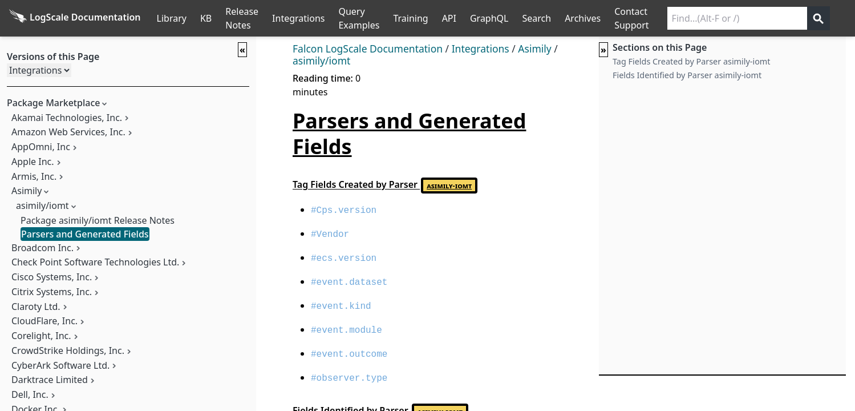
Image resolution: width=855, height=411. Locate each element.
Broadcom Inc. (42, 247)
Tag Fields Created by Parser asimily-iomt (692, 61)
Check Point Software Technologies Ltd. (95, 262)
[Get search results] (818, 18)
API (449, 18)
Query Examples (358, 18)
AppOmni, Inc (40, 146)
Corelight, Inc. (41, 335)
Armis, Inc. (33, 176)
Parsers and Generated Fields (85, 234)
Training (410, 18)
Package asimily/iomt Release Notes (98, 220)
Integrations (298, 18)
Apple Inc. (32, 161)
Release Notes (241, 18)
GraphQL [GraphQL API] (489, 18)
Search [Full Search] (536, 18)
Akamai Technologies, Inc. (66, 117)
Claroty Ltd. (35, 306)
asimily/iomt (42, 205)
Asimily (26, 190)
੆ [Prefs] (848, 18)
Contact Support (631, 18)
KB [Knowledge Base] (206, 18)
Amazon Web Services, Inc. (68, 132)
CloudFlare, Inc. (44, 321)
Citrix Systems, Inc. (51, 291)
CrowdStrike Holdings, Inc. (67, 350)
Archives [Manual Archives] (583, 18)
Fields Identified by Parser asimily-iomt (687, 75)
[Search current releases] (737, 18)
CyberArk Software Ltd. (60, 365)
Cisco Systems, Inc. (51, 277)
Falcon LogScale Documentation (368, 48)
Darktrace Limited (49, 379)
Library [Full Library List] (172, 18)
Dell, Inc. (29, 394)
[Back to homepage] (75, 18)
